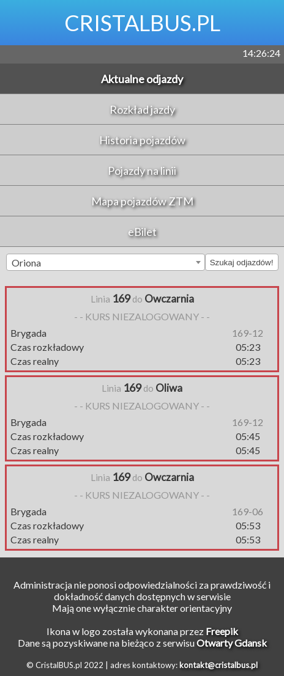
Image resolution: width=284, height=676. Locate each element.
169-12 (247, 333)
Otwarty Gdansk (231, 642)
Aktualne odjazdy (142, 79)
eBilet (142, 231)
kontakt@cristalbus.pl (218, 665)
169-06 (247, 511)
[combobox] (105, 262)
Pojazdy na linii (142, 170)
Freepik (222, 631)
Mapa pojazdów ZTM (142, 201)
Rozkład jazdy (142, 109)
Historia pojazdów (142, 140)
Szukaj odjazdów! (242, 262)
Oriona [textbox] (26, 262)
